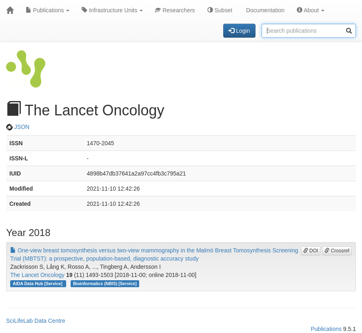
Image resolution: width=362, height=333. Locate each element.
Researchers (175, 10)
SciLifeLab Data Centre (35, 320)
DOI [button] (310, 251)
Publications (47, 10)
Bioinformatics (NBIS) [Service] (105, 283)
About (310, 10)
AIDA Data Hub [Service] (38, 283)
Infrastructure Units (112, 10)
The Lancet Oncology (37, 275)
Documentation (264, 10)
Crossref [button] (336, 251)
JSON (17, 127)
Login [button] (239, 30)
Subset (219, 10)
